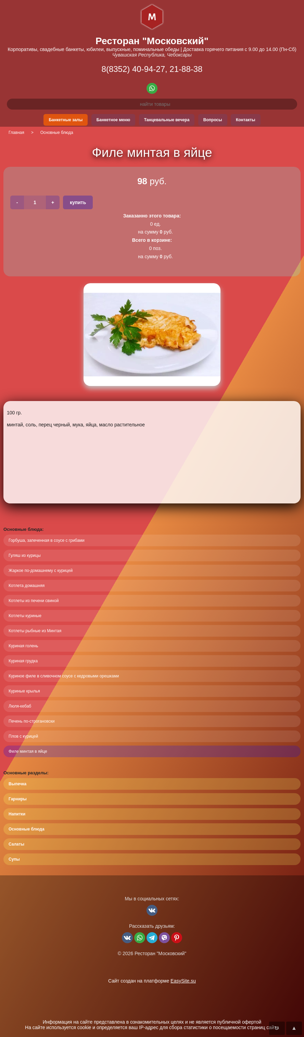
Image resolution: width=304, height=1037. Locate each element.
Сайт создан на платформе (152, 981)
